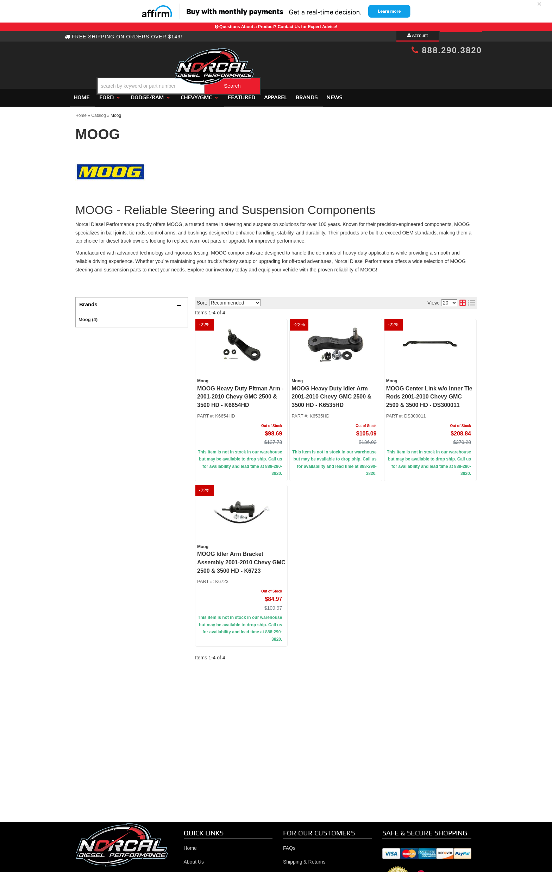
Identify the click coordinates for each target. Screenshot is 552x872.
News (334, 94)
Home (81, 94)
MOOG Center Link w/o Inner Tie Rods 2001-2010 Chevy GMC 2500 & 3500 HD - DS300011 (429, 393)
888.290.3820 (447, 50)
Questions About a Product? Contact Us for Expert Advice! (278, 26)
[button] (282, 68)
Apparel (275, 94)
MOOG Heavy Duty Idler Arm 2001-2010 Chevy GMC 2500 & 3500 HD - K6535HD (331, 393)
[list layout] (471, 300)
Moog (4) (88, 316)
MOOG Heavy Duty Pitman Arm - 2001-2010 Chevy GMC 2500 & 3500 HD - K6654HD (240, 393)
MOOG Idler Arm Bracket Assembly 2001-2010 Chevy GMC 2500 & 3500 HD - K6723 (241, 559)
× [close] (539, 3)
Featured (241, 94)
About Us (194, 858)
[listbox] (235, 299)
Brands (307, 94)
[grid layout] (462, 300)
